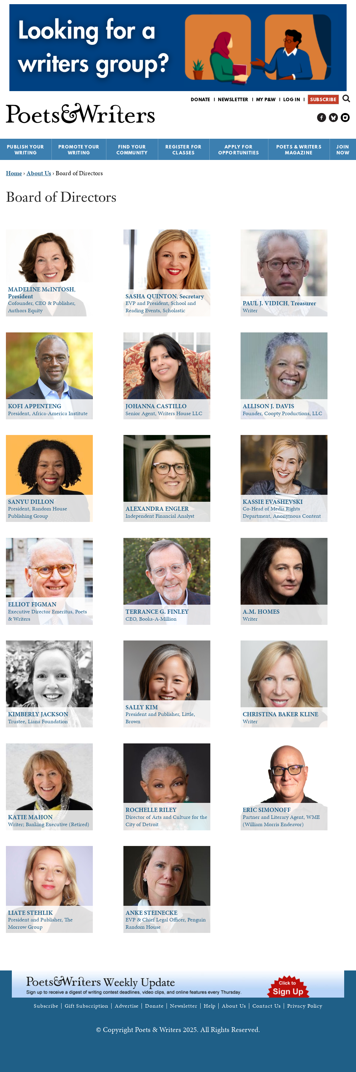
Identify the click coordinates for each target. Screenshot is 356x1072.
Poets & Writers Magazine (299, 150)
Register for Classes (183, 150)
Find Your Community (132, 150)
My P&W (266, 99)
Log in (291, 99)
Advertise (127, 1006)
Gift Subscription (86, 1006)
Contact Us (266, 1006)
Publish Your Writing (25, 150)
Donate (200, 99)
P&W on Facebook (321, 117)
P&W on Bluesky (333, 117)
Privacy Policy (305, 1006)
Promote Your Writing (78, 150)
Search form (346, 98)
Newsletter (233, 99)
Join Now (343, 150)
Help (210, 1006)
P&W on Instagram (345, 117)
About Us (234, 1006)
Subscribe (323, 99)
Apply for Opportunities (238, 150)
